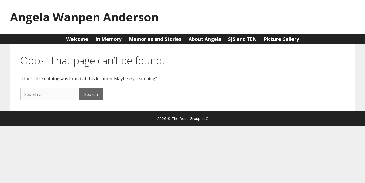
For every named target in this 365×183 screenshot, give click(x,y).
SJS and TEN (242, 39)
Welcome (77, 39)
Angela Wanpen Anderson (84, 17)
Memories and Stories (155, 39)
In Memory (108, 39)
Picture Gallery (281, 39)
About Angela (205, 39)
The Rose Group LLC (190, 118)
